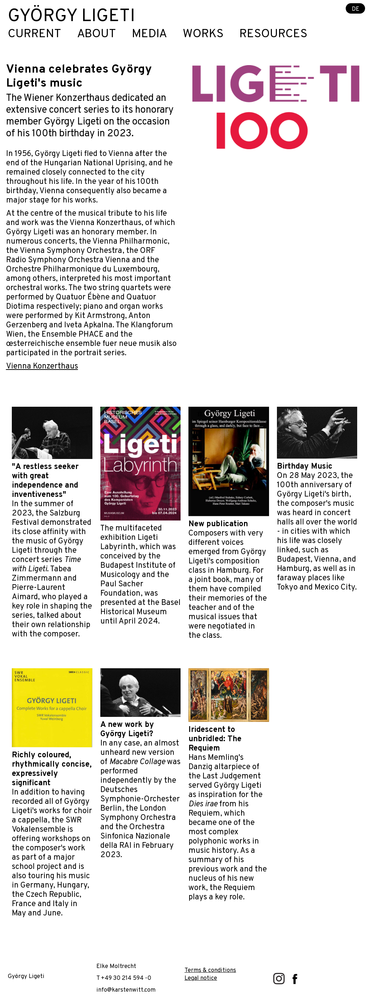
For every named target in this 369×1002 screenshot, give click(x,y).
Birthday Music (304, 466)
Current (34, 34)
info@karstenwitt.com (125, 990)
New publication (218, 524)
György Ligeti (71, 16)
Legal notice (200, 978)
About (96, 34)
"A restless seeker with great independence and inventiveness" (45, 481)
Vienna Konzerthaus (42, 366)
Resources (273, 34)
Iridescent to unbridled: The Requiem (214, 739)
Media (149, 34)
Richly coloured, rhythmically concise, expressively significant (52, 769)
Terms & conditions (210, 970)
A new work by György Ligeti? (127, 729)
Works (203, 34)
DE (355, 9)
